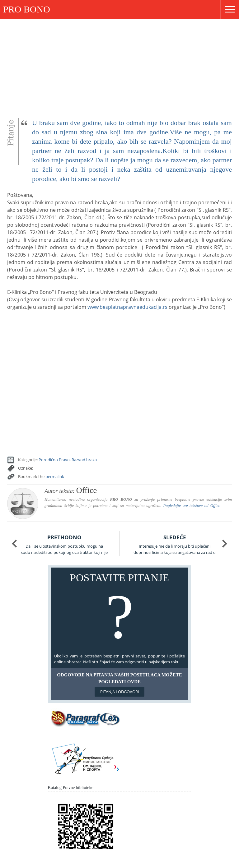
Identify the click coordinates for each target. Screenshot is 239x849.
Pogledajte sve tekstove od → (194, 505)
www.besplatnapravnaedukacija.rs (127, 307)
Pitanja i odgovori (119, 691)
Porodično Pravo (54, 459)
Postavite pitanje (119, 610)
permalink (54, 476)
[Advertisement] (119, 65)
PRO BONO (26, 9)
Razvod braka (84, 459)
